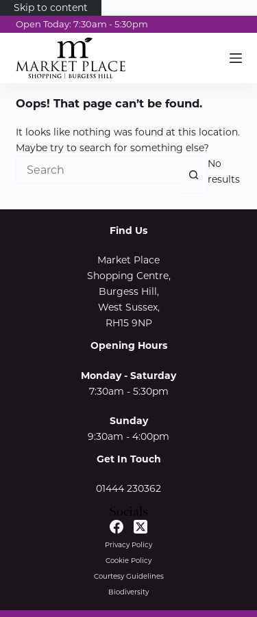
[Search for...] (98, 169)
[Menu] (236, 58)
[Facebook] (116, 527)
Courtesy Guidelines (129, 576)
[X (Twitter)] (140, 527)
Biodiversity (128, 592)
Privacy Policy (128, 544)
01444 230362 (128, 488)
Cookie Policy (128, 560)
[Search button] (194, 175)
